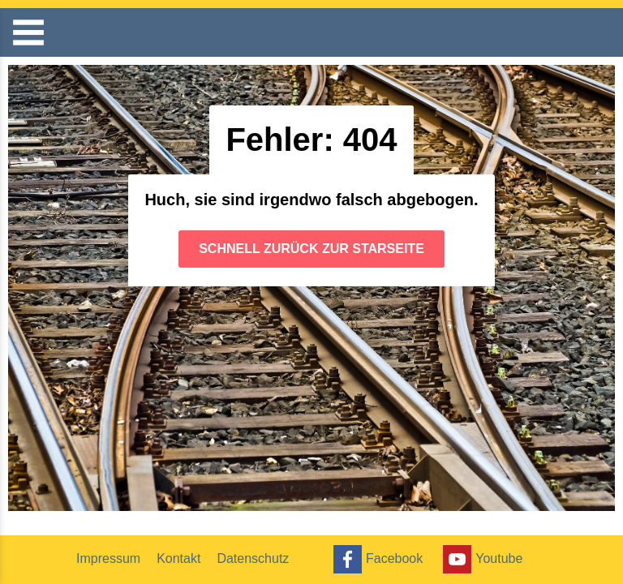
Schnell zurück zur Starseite (311, 249)
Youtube (480, 559)
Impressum (108, 558)
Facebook (376, 559)
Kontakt (178, 558)
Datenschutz (253, 558)
